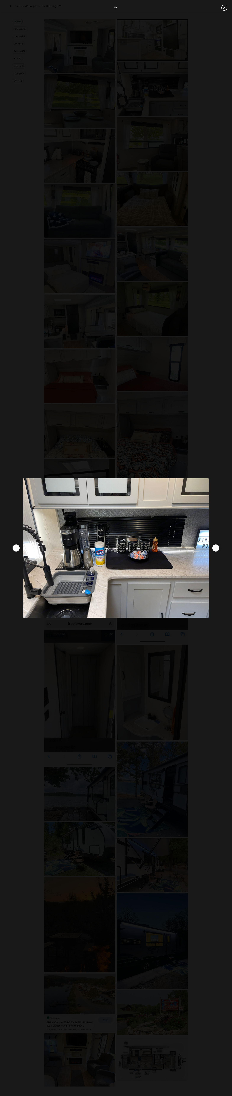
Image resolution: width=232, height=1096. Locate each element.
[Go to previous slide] (16, 548)
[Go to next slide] (215, 548)
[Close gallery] (224, 8)
